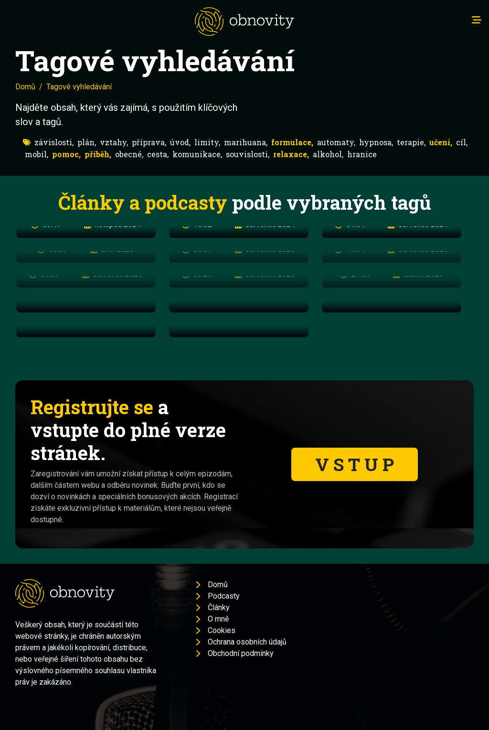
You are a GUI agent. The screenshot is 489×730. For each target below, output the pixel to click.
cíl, (462, 142)
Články (219, 607)
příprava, (149, 142)
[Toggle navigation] (476, 20)
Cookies (221, 630)
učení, (440, 142)
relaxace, (291, 154)
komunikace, (197, 154)
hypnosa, (376, 142)
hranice (362, 154)
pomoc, (66, 154)
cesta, (158, 154)
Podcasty (224, 596)
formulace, (292, 142)
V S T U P (354, 464)
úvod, (180, 142)
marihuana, (245, 142)
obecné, (129, 154)
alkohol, (328, 154)
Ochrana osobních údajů (247, 641)
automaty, (336, 142)
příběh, (98, 154)
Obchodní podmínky (241, 653)
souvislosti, (247, 154)
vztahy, (114, 142)
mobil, (36, 154)
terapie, (411, 142)
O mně (218, 618)
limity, (207, 142)
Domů (25, 86)
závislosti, (54, 142)
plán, (86, 142)
